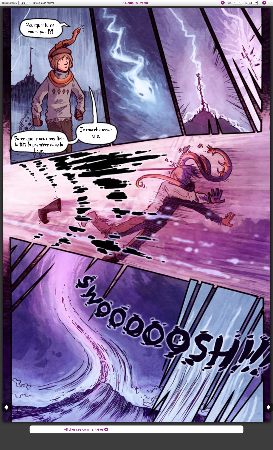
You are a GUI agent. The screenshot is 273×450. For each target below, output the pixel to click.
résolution (9, 3)
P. (246, 3)
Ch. (229, 3)
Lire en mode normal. (43, 3)
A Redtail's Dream (135, 3)
